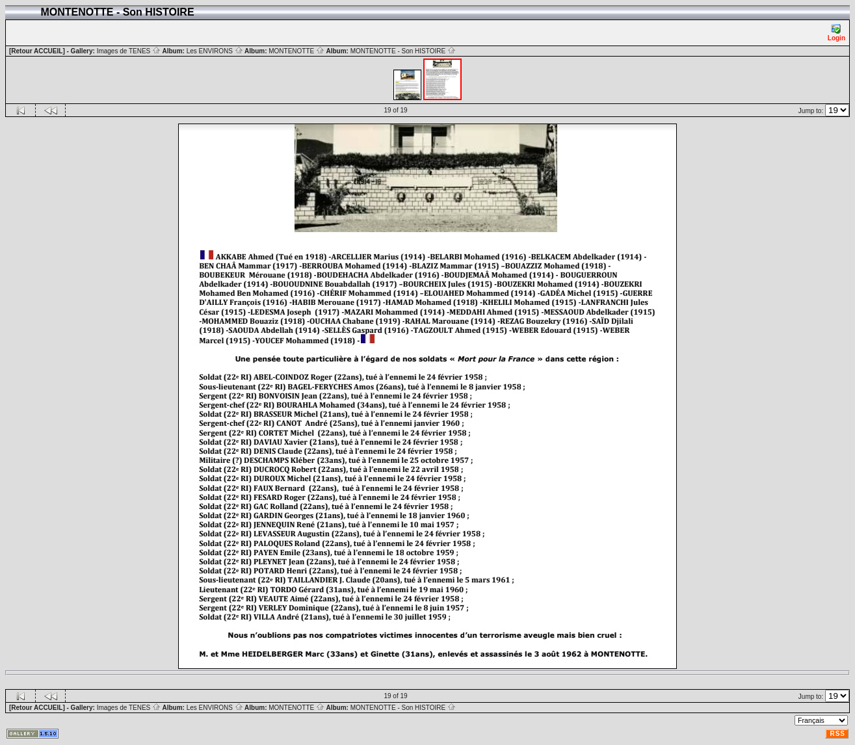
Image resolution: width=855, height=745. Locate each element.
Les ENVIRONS (215, 51)
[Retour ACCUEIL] (37, 51)
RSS (837, 733)
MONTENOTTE (296, 51)
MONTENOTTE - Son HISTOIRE (403, 51)
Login (836, 33)
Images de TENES (129, 51)
